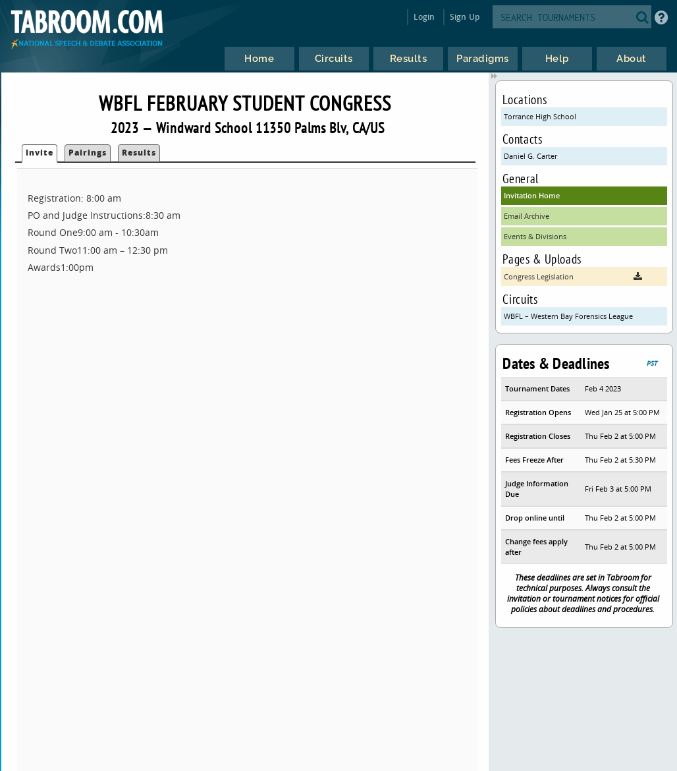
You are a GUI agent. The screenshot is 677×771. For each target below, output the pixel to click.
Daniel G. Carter (530, 156)
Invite (39, 152)
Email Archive (526, 216)
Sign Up (464, 16)
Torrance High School (540, 116)
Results (139, 152)
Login (424, 16)
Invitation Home (532, 195)
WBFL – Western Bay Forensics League (568, 316)
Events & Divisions (535, 236)
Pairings (87, 152)
